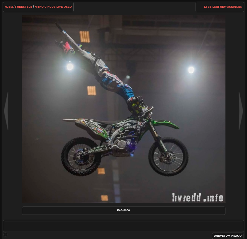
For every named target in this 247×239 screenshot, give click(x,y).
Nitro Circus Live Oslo (53, 6)
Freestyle (23, 6)
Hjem (9, 6)
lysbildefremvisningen (223, 6)
